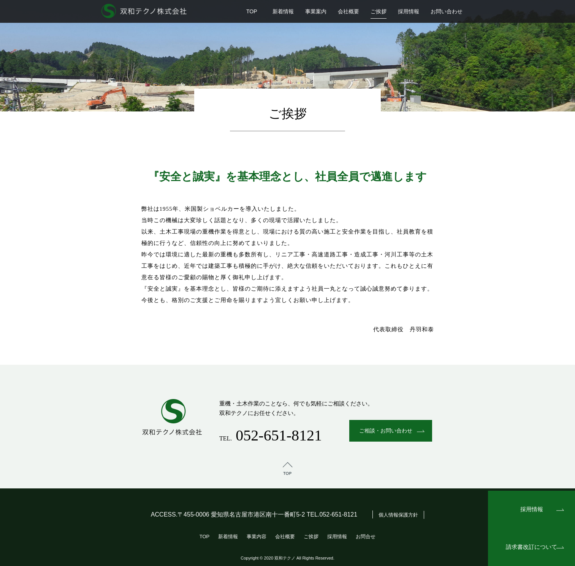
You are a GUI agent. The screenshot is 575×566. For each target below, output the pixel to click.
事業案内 (315, 11)
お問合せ (365, 536)
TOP (251, 11)
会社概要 (348, 11)
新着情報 (283, 11)
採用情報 (408, 11)
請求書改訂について (531, 547)
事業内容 (256, 536)
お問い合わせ (447, 11)
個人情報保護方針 (398, 515)
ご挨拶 (379, 11)
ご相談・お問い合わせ (385, 431)
